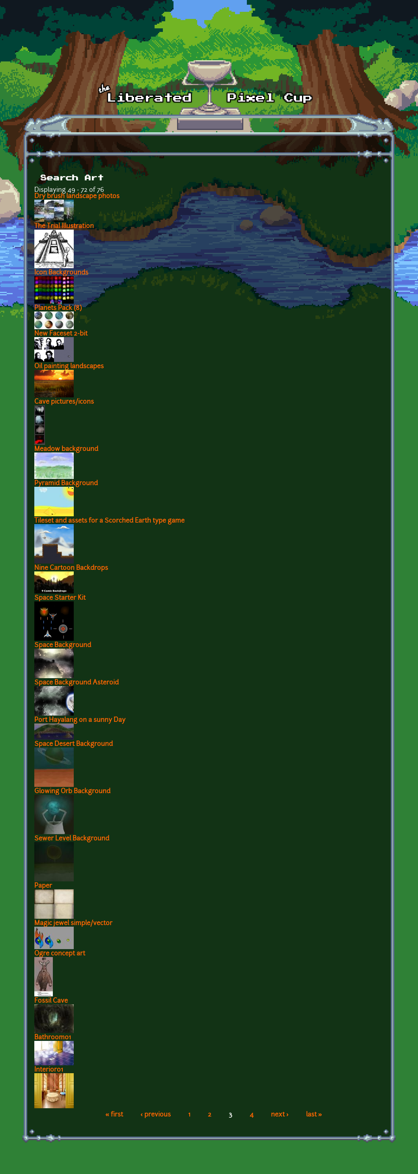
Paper (43, 886)
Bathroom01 (52, 1038)
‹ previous (155, 1115)
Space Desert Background (73, 744)
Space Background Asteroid (76, 683)
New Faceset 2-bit (61, 334)
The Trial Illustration (64, 226)
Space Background (62, 645)
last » (314, 1115)
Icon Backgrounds (61, 273)
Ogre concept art (59, 954)
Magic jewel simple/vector (73, 923)
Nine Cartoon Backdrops (71, 568)
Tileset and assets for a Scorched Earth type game (109, 521)
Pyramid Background (66, 483)
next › (280, 1115)
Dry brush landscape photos (76, 196)
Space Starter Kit (60, 598)
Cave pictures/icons (64, 402)
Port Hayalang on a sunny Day (79, 720)
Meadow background (66, 449)
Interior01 (48, 1070)
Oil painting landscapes (69, 367)
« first (114, 1115)
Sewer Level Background (71, 839)
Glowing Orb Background (72, 791)
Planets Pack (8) (58, 308)
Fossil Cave (51, 1001)
